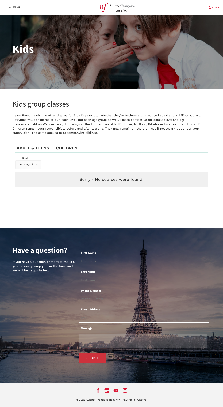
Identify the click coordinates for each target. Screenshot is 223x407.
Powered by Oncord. (134, 399)
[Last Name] (144, 280)
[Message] (143, 341)
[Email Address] (144, 318)
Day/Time (28, 164)
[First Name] (144, 261)
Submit (92, 358)
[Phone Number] (144, 299)
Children (67, 148)
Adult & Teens (33, 148)
